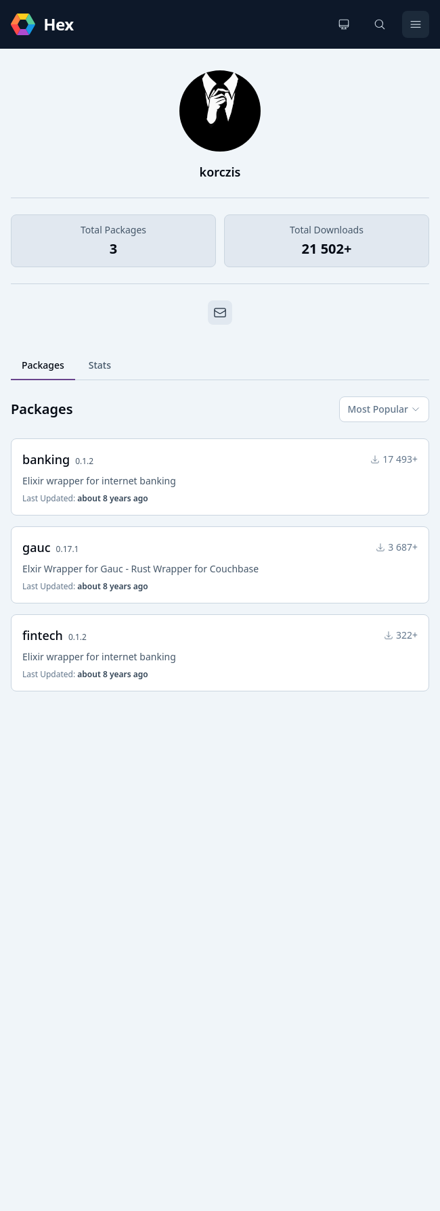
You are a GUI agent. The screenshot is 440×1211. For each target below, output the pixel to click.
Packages (43, 365)
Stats (100, 365)
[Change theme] (343, 24)
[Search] (380, 24)
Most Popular (384, 409)
